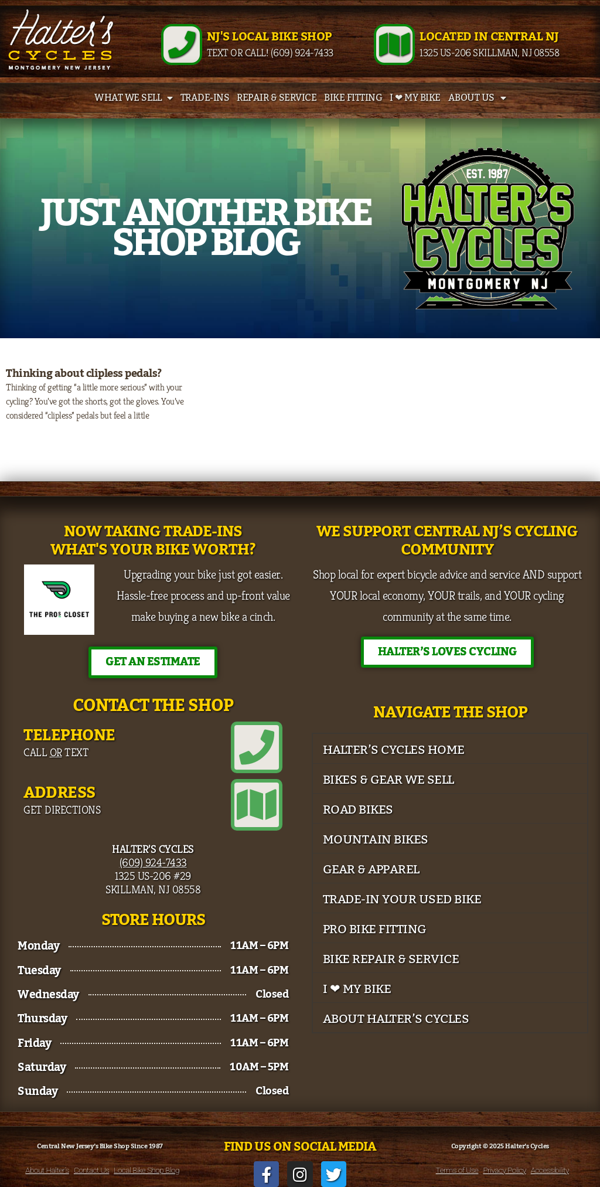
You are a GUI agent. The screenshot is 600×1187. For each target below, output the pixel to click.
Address (59, 793)
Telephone (69, 735)
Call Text (55, 752)
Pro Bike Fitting (375, 929)
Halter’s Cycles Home (394, 750)
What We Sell (133, 97)
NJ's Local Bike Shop (269, 37)
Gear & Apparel (371, 870)
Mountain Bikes (375, 840)
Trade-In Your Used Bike (402, 899)
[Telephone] (256, 747)
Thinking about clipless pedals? (84, 373)
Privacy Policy (504, 1170)
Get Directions (61, 809)
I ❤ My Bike (415, 98)
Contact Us (91, 1170)
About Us (477, 97)
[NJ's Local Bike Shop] (181, 44)
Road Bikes (358, 810)
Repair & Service (276, 98)
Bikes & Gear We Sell (388, 780)
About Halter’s (47, 1170)
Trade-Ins (205, 98)
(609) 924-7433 (153, 862)
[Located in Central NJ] (394, 44)
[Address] (256, 805)
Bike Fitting (353, 98)
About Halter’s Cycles (396, 1019)
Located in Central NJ (489, 37)
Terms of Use (457, 1170)
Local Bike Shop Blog (146, 1170)
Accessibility (550, 1170)
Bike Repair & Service (391, 959)
